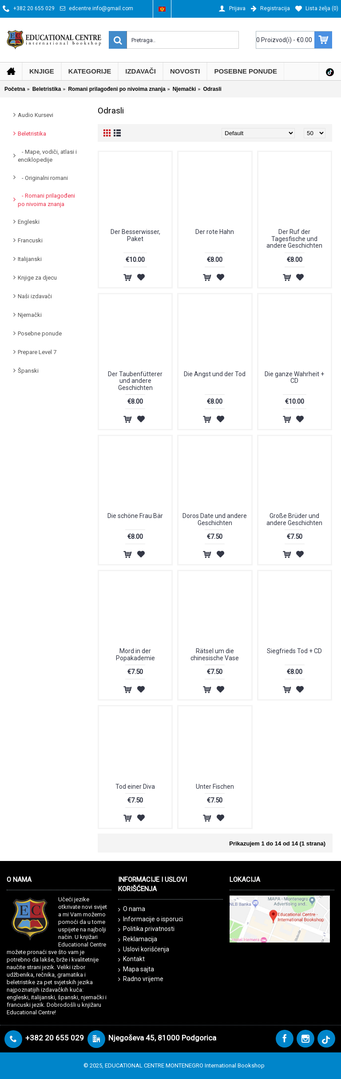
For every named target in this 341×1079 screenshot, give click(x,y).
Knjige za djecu (37, 277)
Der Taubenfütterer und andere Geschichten (135, 380)
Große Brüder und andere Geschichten (294, 519)
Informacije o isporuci (150, 919)
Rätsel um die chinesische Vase (214, 654)
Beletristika (32, 133)
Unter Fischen (215, 786)
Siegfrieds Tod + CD (294, 650)
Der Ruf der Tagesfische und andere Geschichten (294, 238)
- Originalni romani (43, 178)
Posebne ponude (40, 333)
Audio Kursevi (35, 115)
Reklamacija (137, 939)
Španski (28, 370)
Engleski (29, 221)
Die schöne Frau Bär (135, 515)
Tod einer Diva (135, 786)
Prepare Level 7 (37, 352)
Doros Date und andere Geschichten (214, 519)
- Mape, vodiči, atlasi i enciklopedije (47, 155)
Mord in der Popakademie (135, 654)
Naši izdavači (35, 296)
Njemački (30, 315)
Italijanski (30, 259)
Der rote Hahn (214, 231)
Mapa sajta (136, 970)
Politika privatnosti (146, 929)
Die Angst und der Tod (215, 374)
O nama (131, 909)
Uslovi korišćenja (143, 950)
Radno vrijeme (140, 979)
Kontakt (131, 959)
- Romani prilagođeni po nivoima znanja (46, 199)
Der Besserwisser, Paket (135, 235)
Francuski (30, 240)
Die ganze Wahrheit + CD (294, 377)
